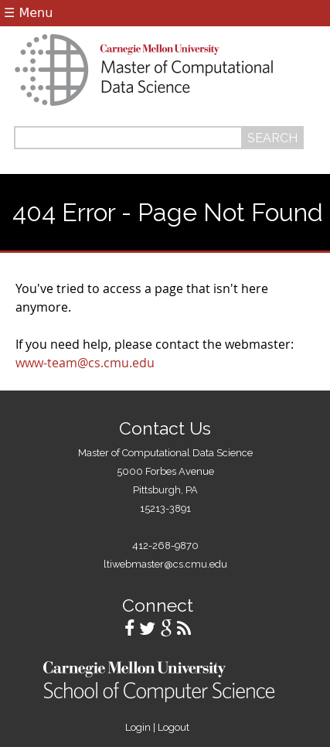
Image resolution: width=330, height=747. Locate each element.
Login (138, 727)
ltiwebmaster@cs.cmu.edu (165, 564)
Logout (173, 727)
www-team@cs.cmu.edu (85, 362)
